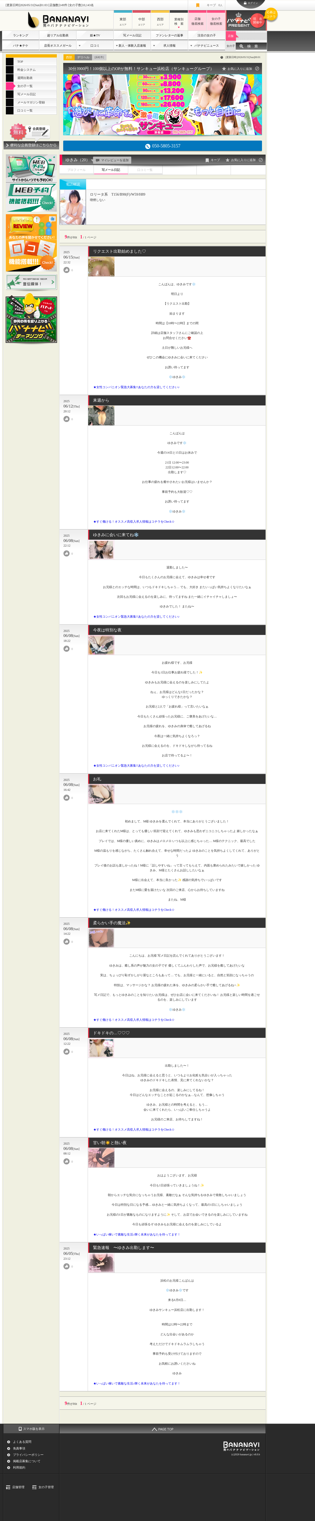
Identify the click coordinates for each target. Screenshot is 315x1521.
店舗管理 (18, 1487)
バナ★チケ (20, 45)
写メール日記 (132, 35)
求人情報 (169, 45)
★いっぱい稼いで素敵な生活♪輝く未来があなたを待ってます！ (136, 1234)
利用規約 (19, 1467)
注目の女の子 (207, 35)
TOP (20, 61)
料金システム (26, 70)
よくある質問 (22, 1442)
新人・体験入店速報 (132, 45)
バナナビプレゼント (258, 21)
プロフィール (76, 170)
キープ (214, 5)
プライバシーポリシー (28, 1455)
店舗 (230, 35)
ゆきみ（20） (77, 160)
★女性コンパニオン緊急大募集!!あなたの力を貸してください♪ (136, 387)
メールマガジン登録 (31, 102)
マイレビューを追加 (112, 160)
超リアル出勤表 (58, 35)
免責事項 (19, 1448)
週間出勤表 (25, 78)
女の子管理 (46, 1487)
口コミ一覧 (25, 110)
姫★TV (95, 35)
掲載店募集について (27, 1461)
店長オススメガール (58, 45)
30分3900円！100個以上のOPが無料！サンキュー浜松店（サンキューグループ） (141, 68)
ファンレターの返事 (169, 35)
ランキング (20, 35)
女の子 (231, 45)
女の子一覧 (25, 86)
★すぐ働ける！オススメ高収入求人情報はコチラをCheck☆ (134, 521)
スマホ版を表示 (34, 1429)
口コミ (95, 45)
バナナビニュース (206, 45)
